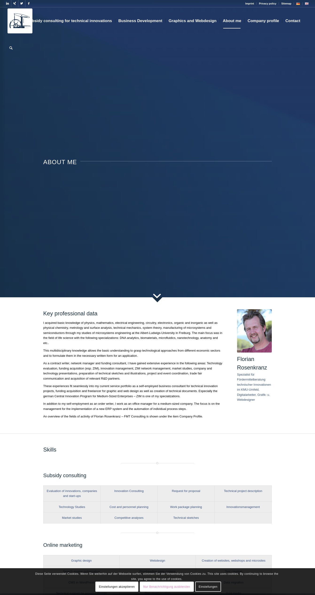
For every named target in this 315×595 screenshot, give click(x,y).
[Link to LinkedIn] (7, 3)
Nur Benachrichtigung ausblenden (166, 586)
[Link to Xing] (14, 3)
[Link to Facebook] (28, 3)
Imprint (249, 3)
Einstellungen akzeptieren (117, 586)
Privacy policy (267, 3)
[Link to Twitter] (21, 3)
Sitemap (286, 3)
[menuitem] (250, 3)
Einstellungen (208, 586)
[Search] (11, 48)
